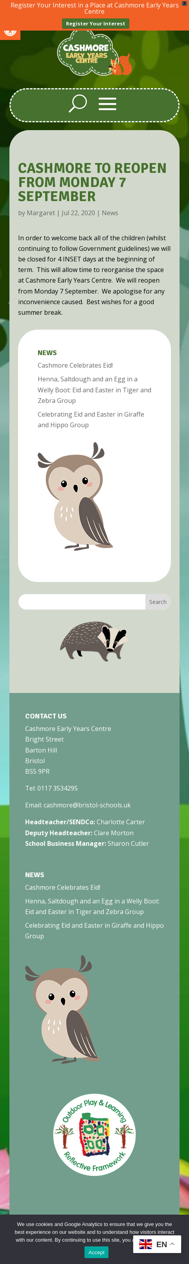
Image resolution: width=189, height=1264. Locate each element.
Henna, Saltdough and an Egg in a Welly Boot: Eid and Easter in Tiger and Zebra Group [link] (94, 389)
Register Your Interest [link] (95, 23)
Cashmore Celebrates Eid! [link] (75, 365)
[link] (94, 74)
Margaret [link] (41, 213)
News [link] (110, 213)
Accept (96, 1252)
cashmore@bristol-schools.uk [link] (87, 805)
